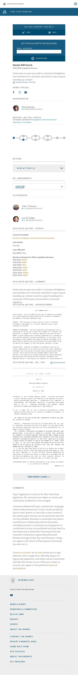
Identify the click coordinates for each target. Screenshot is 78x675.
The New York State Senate (15, 4)
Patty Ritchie (28, 107)
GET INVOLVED (17, 662)
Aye (28, 32)
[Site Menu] (75, 4)
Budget (14, 619)
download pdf (59, 363)
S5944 (25, 273)
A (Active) (20, 186)
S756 (24, 265)
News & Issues (18, 604)
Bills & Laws (17, 614)
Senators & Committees (23, 609)
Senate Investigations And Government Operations (34, 238)
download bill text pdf (25, 82)
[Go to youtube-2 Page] (11, 595)
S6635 (24, 260)
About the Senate (20, 629)
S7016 (25, 268)
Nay (55, 32)
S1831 (24, 262)
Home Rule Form (19, 647)
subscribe (41, 58)
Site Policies (17, 652)
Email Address (24, 48)
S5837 (25, 275)
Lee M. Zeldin (28, 218)
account (39, 552)
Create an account (22, 552)
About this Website (21, 657)
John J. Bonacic (29, 206)
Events (14, 624)
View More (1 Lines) (37, 477)
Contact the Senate (21, 637)
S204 (24, 270)
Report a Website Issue (23, 642)
